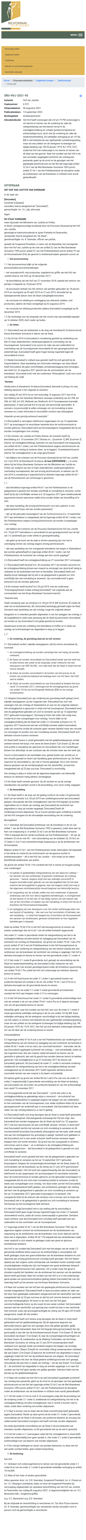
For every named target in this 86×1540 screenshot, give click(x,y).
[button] (76, 35)
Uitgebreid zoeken (12, 55)
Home (7, 80)
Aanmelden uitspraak (13, 72)
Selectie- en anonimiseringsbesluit (18, 66)
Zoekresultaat (64, 80)
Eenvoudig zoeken (12, 49)
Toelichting (9, 60)
